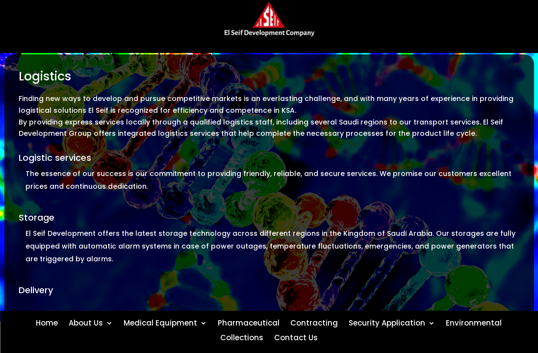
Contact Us (296, 336)
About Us (86, 322)
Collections (241, 336)
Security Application (387, 322)
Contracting (314, 322)
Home (47, 322)
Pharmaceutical (249, 322)
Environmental (474, 322)
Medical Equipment (160, 322)
